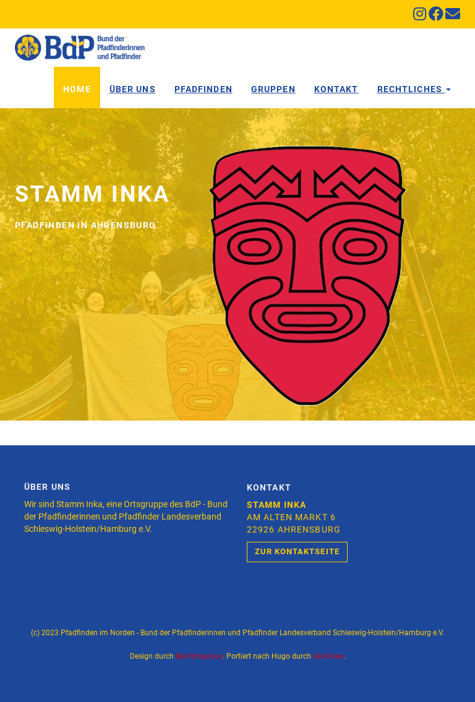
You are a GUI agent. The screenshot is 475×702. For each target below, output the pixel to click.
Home (76, 89)
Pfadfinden (203, 89)
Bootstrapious (199, 656)
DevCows (328, 656)
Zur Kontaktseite (297, 551)
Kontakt (336, 89)
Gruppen (273, 89)
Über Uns (132, 89)
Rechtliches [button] (414, 89)
